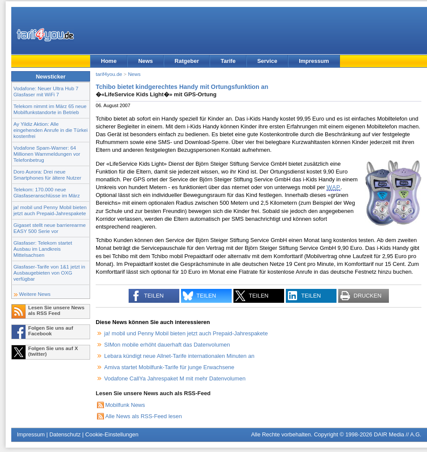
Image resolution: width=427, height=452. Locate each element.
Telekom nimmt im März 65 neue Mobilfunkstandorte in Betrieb (50, 109)
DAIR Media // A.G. (397, 434)
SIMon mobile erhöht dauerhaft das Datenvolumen (167, 344)
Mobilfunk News (125, 405)
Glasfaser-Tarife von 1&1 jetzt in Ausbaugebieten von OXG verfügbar (49, 273)
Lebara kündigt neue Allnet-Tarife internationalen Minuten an (179, 356)
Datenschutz (65, 434)
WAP (333, 187)
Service (267, 61)
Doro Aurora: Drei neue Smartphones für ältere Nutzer (47, 174)
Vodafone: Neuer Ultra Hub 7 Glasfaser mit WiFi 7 (45, 91)
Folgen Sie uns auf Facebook (50, 330)
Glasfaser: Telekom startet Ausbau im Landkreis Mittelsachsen (42, 249)
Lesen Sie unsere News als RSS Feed (56, 310)
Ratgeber (187, 61)
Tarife (227, 61)
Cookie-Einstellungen (112, 434)
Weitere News (35, 294)
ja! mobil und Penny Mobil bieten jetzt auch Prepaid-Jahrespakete (50, 210)
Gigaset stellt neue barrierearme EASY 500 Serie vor (49, 228)
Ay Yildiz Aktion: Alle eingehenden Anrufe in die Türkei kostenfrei (50, 130)
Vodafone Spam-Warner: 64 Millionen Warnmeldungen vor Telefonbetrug (46, 154)
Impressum (314, 61)
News (145, 61)
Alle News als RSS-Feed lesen (143, 416)
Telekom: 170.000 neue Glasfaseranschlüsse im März (46, 192)
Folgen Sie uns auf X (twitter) (53, 351)
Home (108, 61)
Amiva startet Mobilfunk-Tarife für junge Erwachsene (169, 367)
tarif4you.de (109, 74)
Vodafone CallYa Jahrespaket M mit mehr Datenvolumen (175, 378)
